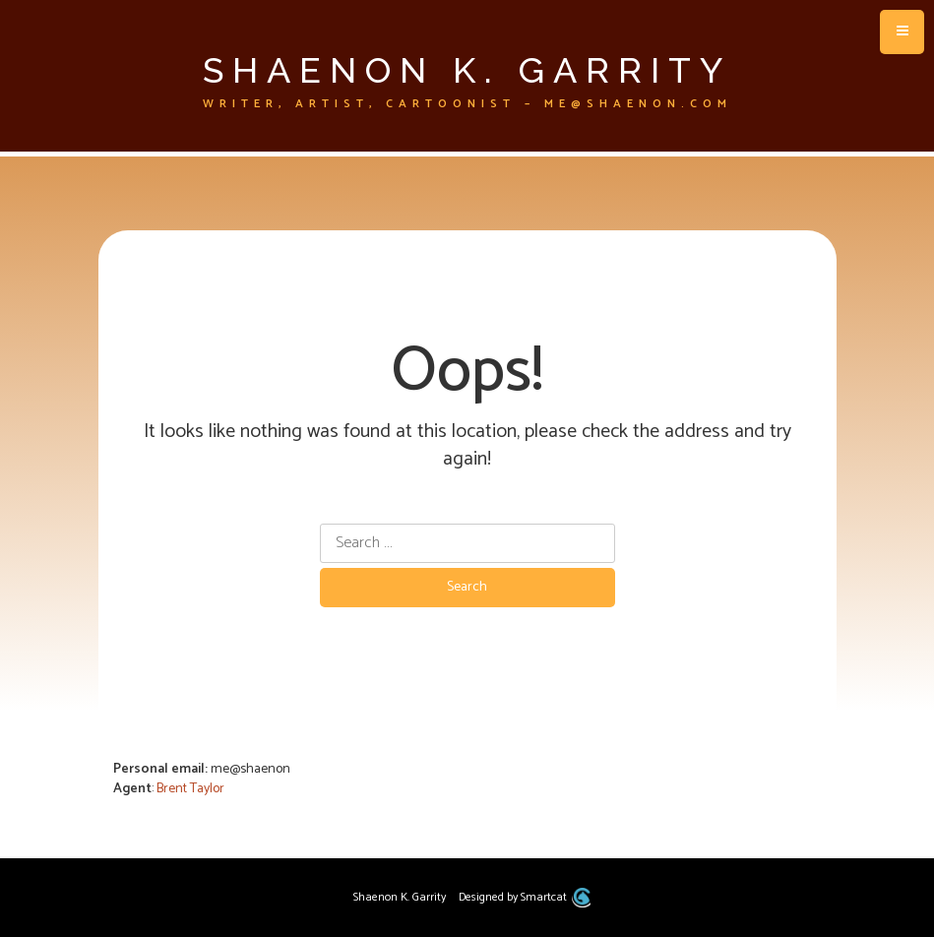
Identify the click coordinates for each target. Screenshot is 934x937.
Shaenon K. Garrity (467, 70)
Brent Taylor (190, 789)
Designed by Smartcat (524, 897)
